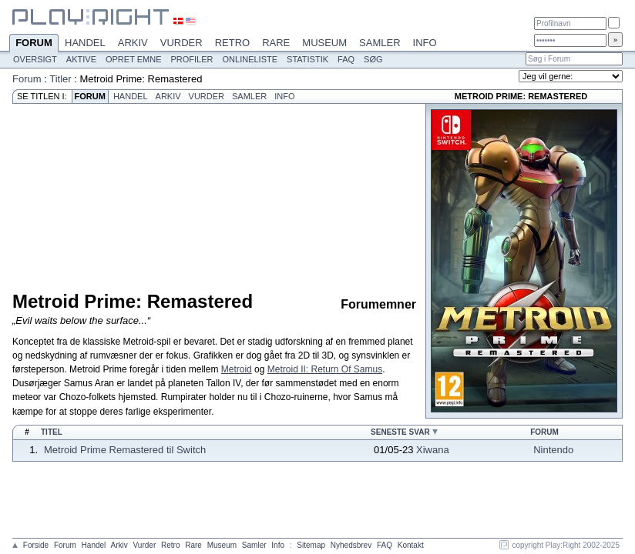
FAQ (346, 59)
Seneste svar (400, 432)
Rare (276, 42)
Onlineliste (250, 59)
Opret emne (134, 59)
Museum (324, 42)
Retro (232, 42)
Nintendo (553, 450)
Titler (60, 79)
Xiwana (432, 450)
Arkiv (133, 42)
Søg (373, 59)
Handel (85, 42)
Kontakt (411, 545)
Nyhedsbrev (351, 545)
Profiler (192, 59)
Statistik (307, 59)
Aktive (81, 59)
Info (425, 42)
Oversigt (35, 59)
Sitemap (311, 545)
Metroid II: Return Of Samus (324, 369)
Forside (36, 545)
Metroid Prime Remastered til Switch (125, 450)
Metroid (236, 369)
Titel (51, 432)
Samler (379, 42)
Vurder (181, 42)
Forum (34, 44)
